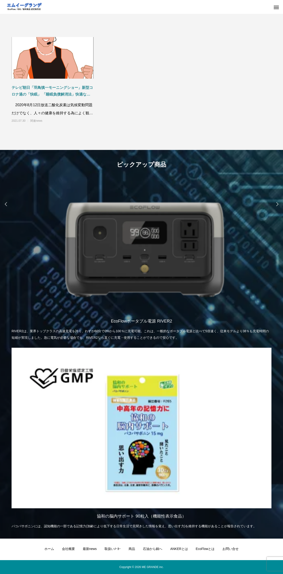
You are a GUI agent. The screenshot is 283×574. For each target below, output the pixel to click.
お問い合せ (230, 549)
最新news (90, 549)
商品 (132, 549)
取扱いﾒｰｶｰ (113, 549)
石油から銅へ (152, 549)
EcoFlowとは (205, 549)
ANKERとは (179, 549)
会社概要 (68, 549)
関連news (36, 120)
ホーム (49, 549)
